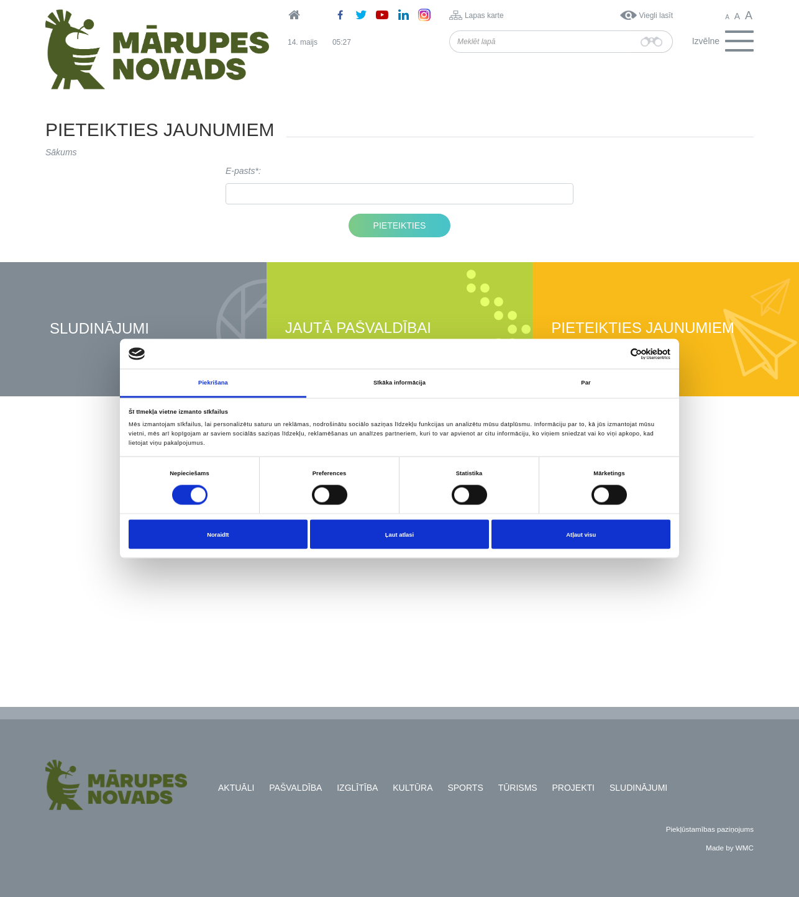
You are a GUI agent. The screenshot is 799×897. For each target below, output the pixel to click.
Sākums (61, 152)
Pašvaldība (295, 788)
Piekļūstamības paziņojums (710, 829)
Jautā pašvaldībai (358, 328)
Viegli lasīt (656, 15)
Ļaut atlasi (399, 534)
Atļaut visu (581, 534)
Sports (465, 788)
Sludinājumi (99, 329)
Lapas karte (484, 15)
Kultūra (412, 788)
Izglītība (357, 788)
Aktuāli (236, 788)
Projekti (573, 788)
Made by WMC (730, 848)
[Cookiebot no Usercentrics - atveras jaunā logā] (616, 354)
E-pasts (240, 171)
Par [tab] (585, 383)
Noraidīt (218, 534)
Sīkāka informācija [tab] (399, 383)
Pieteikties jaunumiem (642, 328)
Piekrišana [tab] (213, 383)
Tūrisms (517, 788)
